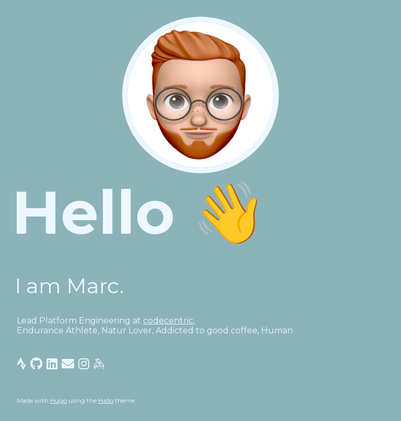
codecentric (168, 321)
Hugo (58, 400)
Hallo (105, 400)
